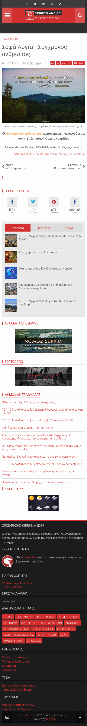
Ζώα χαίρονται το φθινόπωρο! (38, 252)
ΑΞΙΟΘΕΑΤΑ (34, 640)
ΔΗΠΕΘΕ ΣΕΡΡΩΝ (51, 622)
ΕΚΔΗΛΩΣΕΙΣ (24, 616)
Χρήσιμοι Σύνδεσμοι (15, 661)
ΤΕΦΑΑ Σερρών (12, 586)
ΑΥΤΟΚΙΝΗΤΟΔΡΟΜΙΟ (16, 628)
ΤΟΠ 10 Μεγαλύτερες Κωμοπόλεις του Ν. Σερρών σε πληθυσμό (42, 464)
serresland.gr (29, 557)
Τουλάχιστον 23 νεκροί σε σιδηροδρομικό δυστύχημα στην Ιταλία (45, 286)
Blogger (50, 719)
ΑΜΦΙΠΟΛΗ (72, 622)
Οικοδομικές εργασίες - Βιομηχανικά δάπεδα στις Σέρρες (37, 482)
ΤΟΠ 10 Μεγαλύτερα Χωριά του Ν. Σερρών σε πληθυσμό (47, 302)
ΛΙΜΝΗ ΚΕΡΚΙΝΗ (13, 640)
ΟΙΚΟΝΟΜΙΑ (10, 622)
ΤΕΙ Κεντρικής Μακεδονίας (18, 583)
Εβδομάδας (43, 228)
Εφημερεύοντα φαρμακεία (19, 685)
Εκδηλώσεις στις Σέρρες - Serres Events (27, 427)
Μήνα (69, 228)
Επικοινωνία (10, 670)
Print (66, 63)
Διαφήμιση (9, 665)
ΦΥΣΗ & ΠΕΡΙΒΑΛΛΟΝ (43, 154)
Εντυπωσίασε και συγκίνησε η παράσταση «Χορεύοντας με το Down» (40, 473)
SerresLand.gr (27, 715)
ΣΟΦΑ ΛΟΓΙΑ (20, 154)
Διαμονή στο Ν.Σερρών (16, 709)
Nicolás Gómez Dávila (71, 154)
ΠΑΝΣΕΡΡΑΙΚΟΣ (45, 616)
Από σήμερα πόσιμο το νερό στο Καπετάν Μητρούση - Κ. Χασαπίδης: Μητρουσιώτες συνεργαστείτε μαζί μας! (37, 436)
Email (79, 63)
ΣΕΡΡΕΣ (8, 616)
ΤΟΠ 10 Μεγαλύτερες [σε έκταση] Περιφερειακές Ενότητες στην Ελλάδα (43, 411)
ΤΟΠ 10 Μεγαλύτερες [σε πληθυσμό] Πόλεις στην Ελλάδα (50, 237)
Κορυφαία (18, 228)
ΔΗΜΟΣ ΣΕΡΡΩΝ (69, 616)
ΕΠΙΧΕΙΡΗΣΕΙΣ (65, 628)
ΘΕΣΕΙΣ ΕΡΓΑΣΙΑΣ (43, 628)
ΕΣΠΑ (40, 634)
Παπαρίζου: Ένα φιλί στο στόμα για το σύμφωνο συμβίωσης (39, 456)
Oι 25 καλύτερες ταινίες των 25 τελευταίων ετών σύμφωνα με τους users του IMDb (42, 447)
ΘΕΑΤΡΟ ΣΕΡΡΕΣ (24, 634)
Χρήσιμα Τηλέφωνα (15, 657)
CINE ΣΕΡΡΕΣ (29, 622)
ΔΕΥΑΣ (64, 634)
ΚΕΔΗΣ (52, 634)
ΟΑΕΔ (6, 634)
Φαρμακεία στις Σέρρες (17, 689)
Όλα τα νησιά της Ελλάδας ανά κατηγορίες (45, 268)
